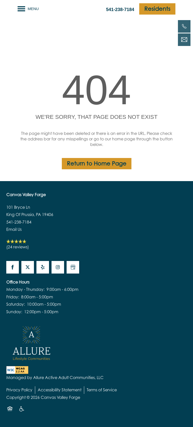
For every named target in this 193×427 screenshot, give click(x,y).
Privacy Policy (19, 389)
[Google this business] (73, 267)
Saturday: (15, 304)
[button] (157, 9)
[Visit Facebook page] (12, 267)
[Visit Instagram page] (58, 267)
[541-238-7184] (184, 26)
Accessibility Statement (59, 389)
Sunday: (14, 311)
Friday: (12, 296)
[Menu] (28, 9)
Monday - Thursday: (25, 289)
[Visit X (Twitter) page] (27, 267)
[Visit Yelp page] (42, 267)
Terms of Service (102, 389)
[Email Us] (184, 39)
